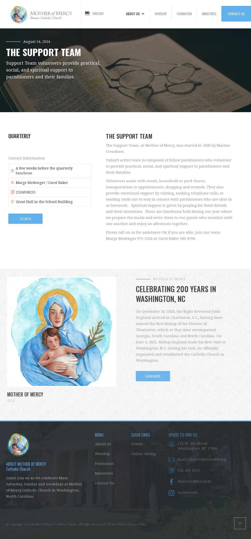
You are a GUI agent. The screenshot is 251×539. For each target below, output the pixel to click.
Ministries (104, 473)
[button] (94, 13)
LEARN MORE (156, 376)
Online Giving (143, 454)
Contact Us (104, 483)
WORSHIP (161, 13)
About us (103, 444)
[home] (40, 14)
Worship (102, 454)
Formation (104, 463)
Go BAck (25, 218)
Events (137, 444)
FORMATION (184, 13)
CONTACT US (236, 13)
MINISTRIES (209, 13)
